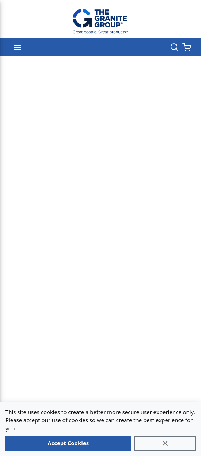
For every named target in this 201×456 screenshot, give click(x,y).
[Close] (165, 443)
